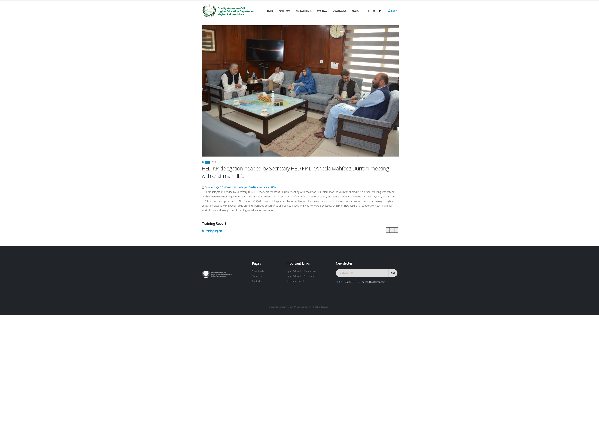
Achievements (304, 10)
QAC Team (322, 10)
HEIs (273, 187)
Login (392, 10)
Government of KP (295, 281)
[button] (388, 230)
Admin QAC (214, 187)
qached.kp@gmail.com (373, 281)
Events (229, 187)
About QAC (285, 10)
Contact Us (257, 281)
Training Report (212, 231)
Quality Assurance (258, 187)
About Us (257, 276)
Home (270, 10)
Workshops (240, 187)
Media (355, 10)
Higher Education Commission (301, 271)
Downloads (339, 10)
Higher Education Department (301, 276)
